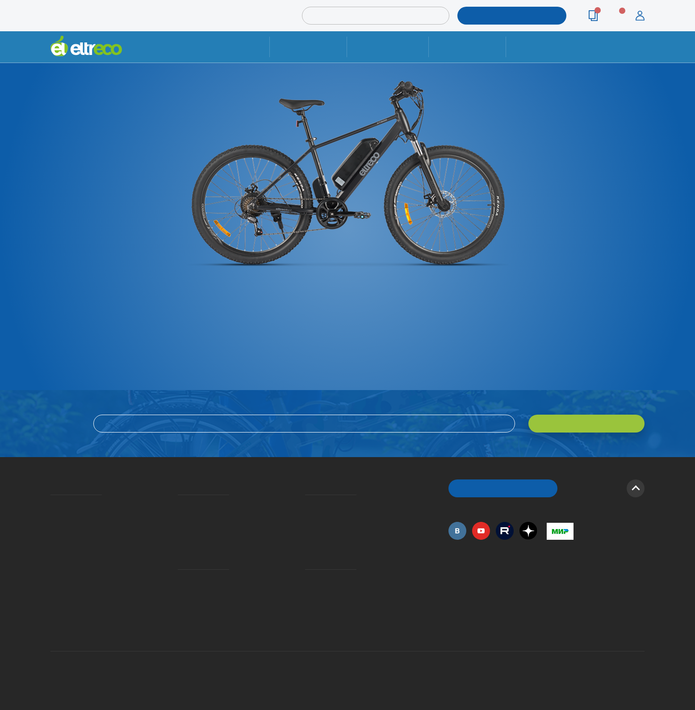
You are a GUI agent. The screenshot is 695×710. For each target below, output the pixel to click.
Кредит (179, 530)
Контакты (544, 46)
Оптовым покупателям (53, 579)
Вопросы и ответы (307, 504)
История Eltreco (52, 517)
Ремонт (308, 46)
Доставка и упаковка (387, 46)
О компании (52, 504)
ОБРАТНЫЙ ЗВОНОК (503, 488)
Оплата (467, 46)
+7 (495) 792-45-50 (640, 55)
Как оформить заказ (308, 517)
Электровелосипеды (53, 530)
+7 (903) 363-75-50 (552, 626)
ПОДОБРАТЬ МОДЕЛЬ (505, 15)
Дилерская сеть (307, 592)
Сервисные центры (307, 605)
